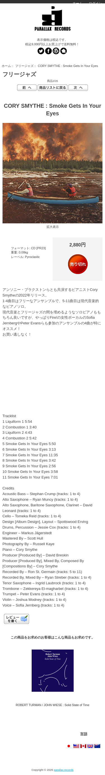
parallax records (63, 769)
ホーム (78, 3)
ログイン (95, 3)
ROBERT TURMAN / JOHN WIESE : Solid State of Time (52, 705)
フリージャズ (24, 66)
